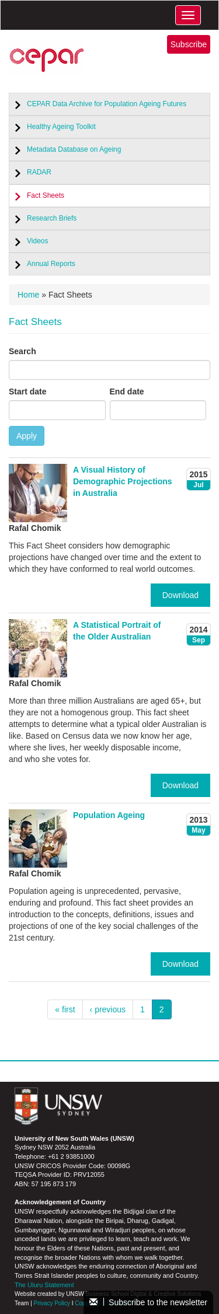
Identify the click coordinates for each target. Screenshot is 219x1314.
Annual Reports (51, 264)
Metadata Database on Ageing (74, 149)
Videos (37, 241)
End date (127, 391)
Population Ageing (109, 815)
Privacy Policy (52, 1303)
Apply (26, 436)
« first (65, 1009)
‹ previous (108, 1009)
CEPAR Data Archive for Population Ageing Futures (106, 104)
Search (22, 351)
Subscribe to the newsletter (148, 1302)
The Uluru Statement (44, 1284)
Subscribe (189, 44)
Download (180, 595)
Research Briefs (52, 218)
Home (28, 294)
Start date (28, 391)
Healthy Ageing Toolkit (61, 127)
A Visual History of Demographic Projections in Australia (122, 481)
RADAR (39, 172)
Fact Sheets (45, 195)
